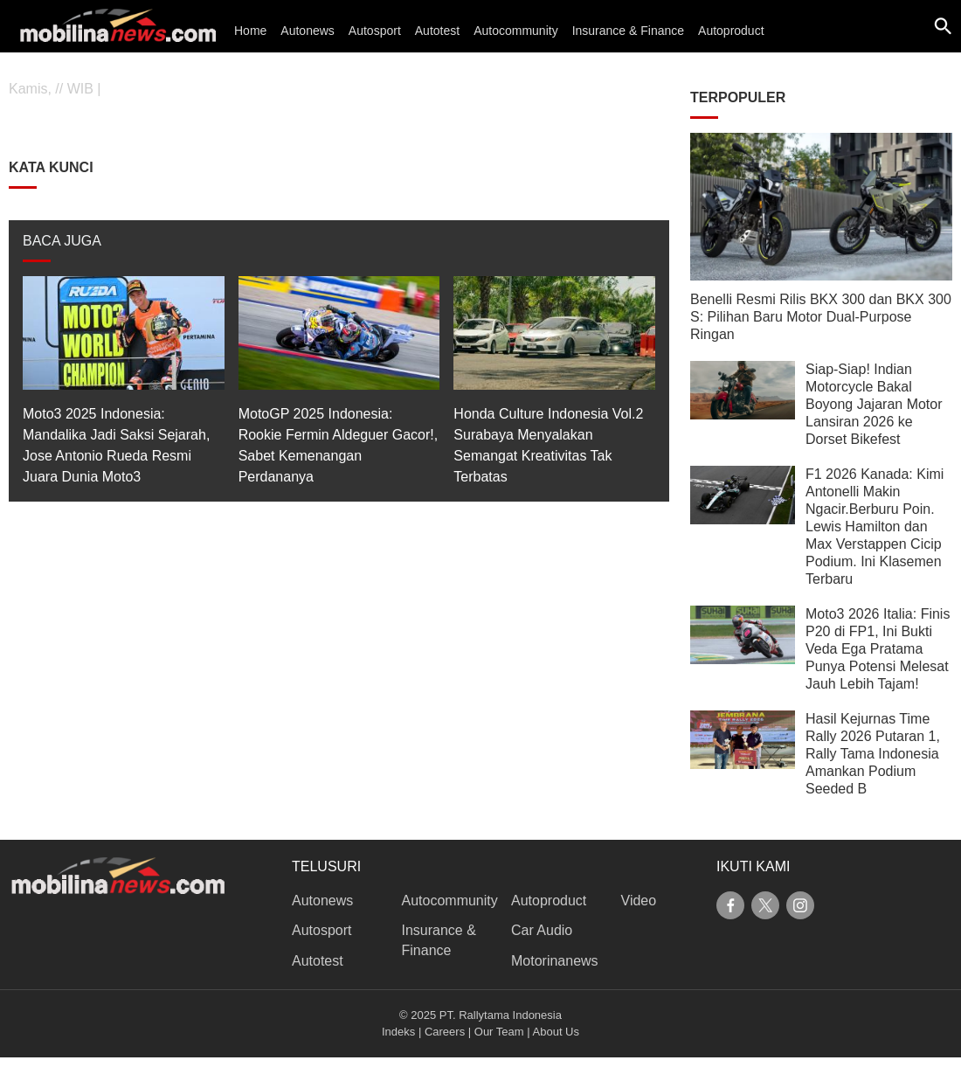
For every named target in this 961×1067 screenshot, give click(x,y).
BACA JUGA (62, 240)
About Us (556, 1031)
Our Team (499, 1031)
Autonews (307, 31)
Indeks (398, 1031)
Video (639, 900)
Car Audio (541, 930)
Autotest (437, 31)
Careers (445, 1031)
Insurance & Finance (628, 31)
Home (250, 31)
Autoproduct (731, 31)
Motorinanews (554, 960)
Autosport (375, 31)
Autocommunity (515, 31)
